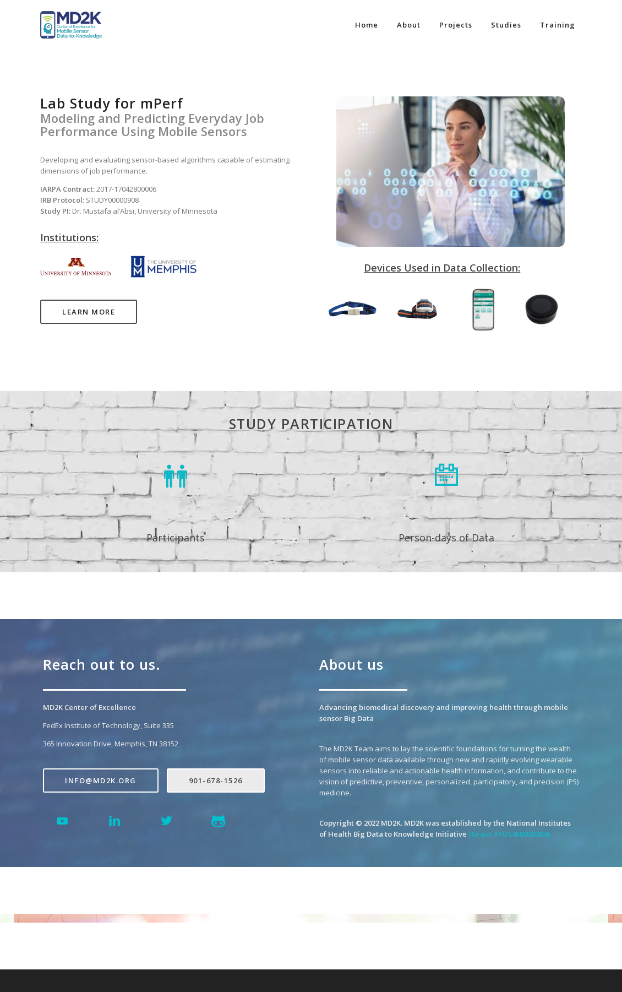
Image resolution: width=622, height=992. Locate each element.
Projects (455, 25)
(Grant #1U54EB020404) (508, 834)
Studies (506, 25)
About (409, 25)
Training (557, 25)
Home (366, 25)
